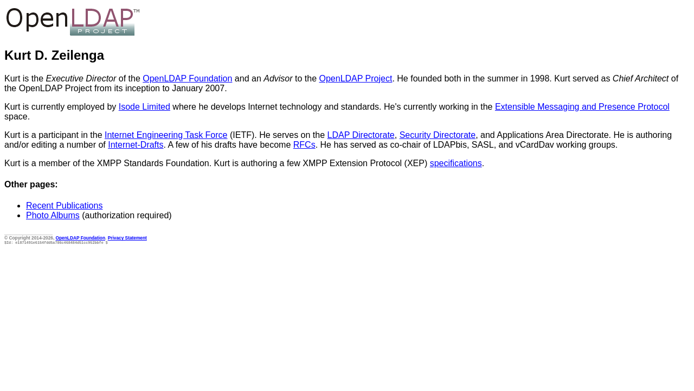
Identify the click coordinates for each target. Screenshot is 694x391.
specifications (456, 163)
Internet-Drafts (135, 144)
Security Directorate (438, 135)
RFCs (304, 144)
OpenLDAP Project (356, 78)
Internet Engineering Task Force (166, 135)
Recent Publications (64, 205)
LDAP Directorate (361, 135)
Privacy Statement (127, 238)
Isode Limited (144, 106)
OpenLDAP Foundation (187, 78)
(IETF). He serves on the (277, 135)
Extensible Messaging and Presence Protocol (582, 106)
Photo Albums (53, 215)
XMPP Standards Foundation (153, 163)
